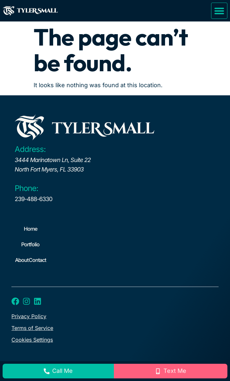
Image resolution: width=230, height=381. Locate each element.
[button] (219, 11)
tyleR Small (103, 128)
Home (30, 228)
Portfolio (30, 244)
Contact (37, 260)
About (21, 260)
